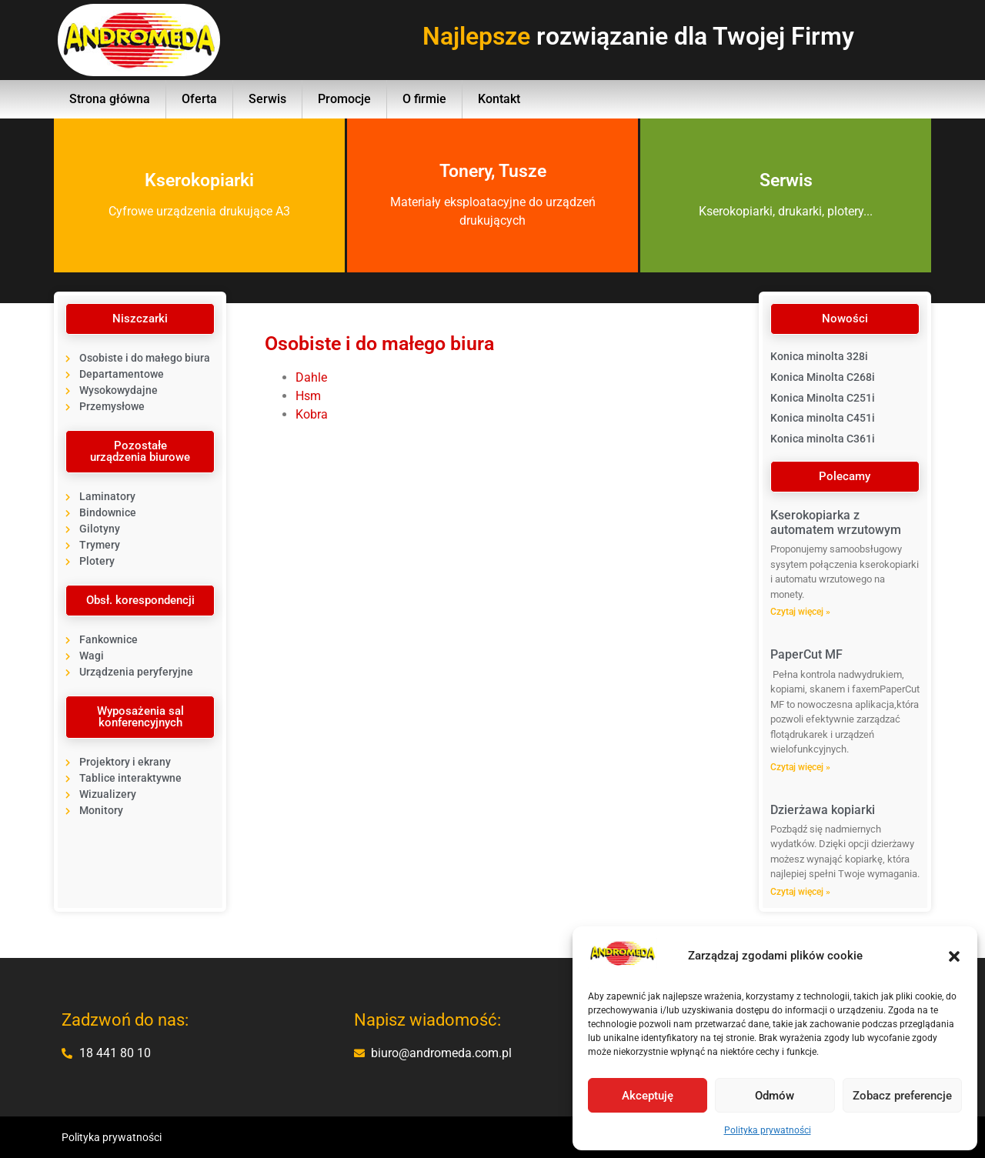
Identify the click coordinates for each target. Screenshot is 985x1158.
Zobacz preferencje (902, 1096)
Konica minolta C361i (822, 438)
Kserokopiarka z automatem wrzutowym (835, 522)
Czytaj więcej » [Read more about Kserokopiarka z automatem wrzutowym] (800, 611)
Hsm (308, 396)
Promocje (344, 99)
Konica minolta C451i (822, 418)
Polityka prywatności (767, 1130)
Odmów (774, 1096)
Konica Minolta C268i (822, 377)
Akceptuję (647, 1096)
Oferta (199, 99)
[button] (954, 956)
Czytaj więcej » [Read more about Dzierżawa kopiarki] (800, 891)
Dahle (311, 377)
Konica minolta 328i (819, 356)
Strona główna (109, 99)
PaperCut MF (806, 654)
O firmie (424, 99)
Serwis (267, 99)
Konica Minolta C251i (822, 398)
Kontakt (499, 99)
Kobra (312, 414)
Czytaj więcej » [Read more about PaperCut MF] (800, 767)
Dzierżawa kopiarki (822, 810)
